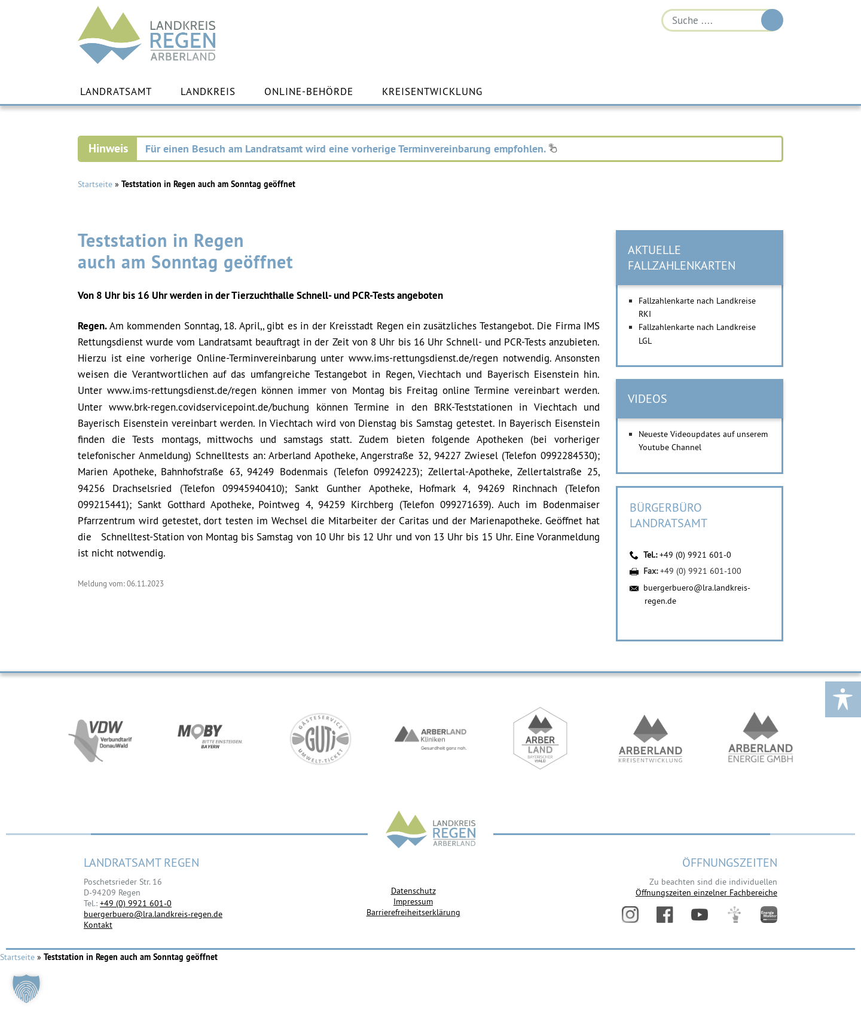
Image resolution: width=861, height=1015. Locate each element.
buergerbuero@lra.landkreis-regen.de (153, 914)
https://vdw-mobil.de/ (100, 739)
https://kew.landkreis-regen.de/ (650, 739)
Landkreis (208, 91)
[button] (26, 988)
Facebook (665, 914)
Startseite (95, 184)
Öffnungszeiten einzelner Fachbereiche (706, 892)
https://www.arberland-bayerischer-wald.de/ (540, 739)
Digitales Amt (734, 914)
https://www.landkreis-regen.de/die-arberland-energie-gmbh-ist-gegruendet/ (760, 739)
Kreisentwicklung (432, 91)
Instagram (630, 914)
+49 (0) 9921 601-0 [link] (136, 903)
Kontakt (98, 924)
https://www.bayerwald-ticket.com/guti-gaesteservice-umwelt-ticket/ (320, 739)
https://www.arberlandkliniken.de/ (430, 739)
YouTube (699, 914)
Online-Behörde (308, 91)
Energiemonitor (769, 914)
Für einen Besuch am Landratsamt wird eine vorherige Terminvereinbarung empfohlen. (351, 148)
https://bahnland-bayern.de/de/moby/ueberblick (210, 739)
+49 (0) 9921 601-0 (695, 554)
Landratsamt (116, 91)
